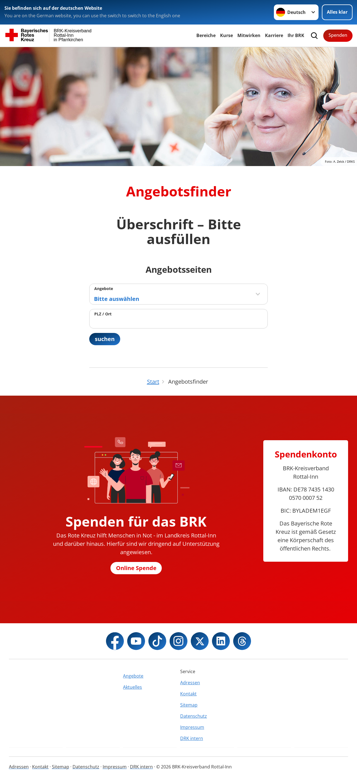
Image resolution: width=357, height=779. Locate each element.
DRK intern (191, 738)
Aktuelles (132, 687)
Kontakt (188, 694)
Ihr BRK (296, 35)
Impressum (192, 727)
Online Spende (136, 568)
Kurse (226, 35)
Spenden (338, 35)
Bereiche (206, 35)
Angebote (103, 288)
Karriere (274, 35)
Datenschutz (193, 716)
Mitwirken (248, 35)
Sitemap (188, 705)
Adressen (190, 683)
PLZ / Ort (103, 314)
